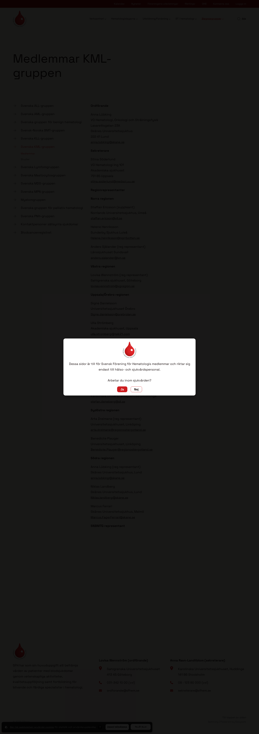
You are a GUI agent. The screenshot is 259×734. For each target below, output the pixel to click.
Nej (136, 389)
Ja (122, 389)
